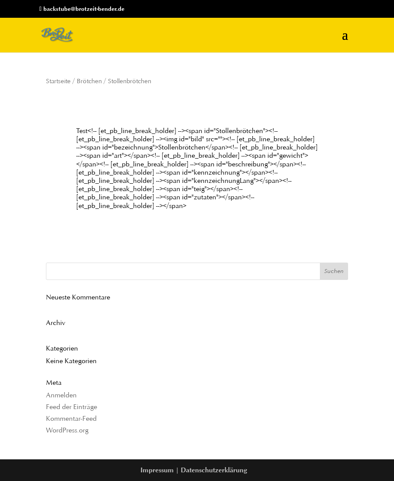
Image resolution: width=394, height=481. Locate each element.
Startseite (58, 81)
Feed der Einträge (71, 407)
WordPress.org (67, 430)
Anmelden (61, 395)
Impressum (157, 470)
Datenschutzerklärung (214, 470)
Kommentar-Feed (71, 418)
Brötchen (89, 81)
